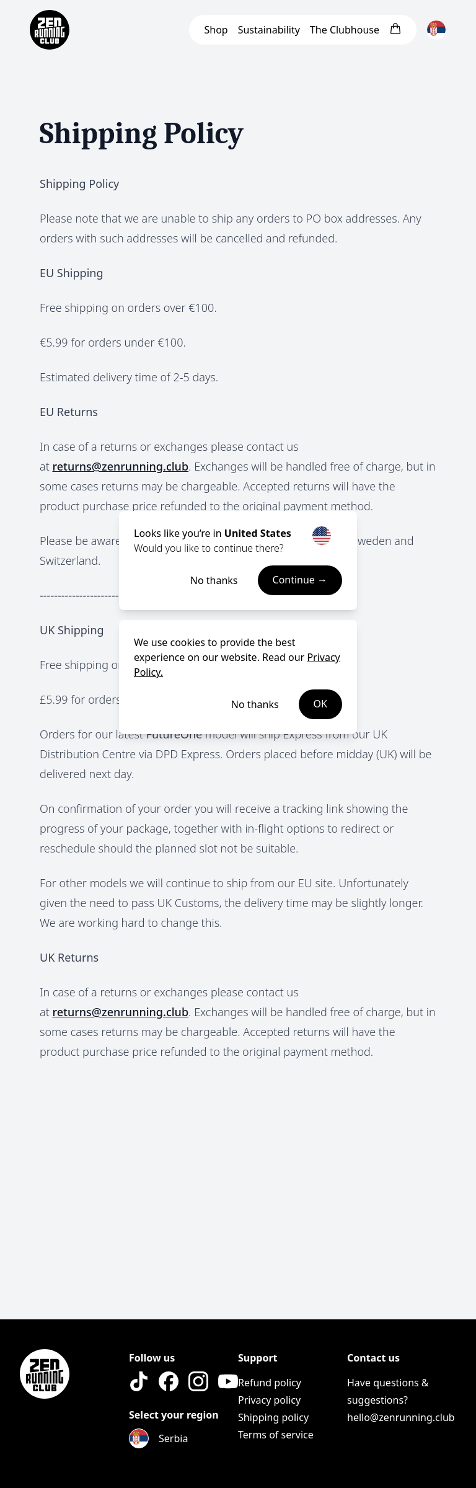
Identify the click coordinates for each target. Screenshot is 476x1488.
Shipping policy (273, 1417)
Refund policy (269, 1382)
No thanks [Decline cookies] (255, 704)
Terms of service (276, 1435)
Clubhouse (344, 29)
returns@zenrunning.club (120, 466)
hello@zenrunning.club (401, 1417)
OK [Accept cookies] (320, 704)
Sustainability (269, 30)
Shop (215, 30)
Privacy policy (269, 1400)
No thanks (214, 580)
